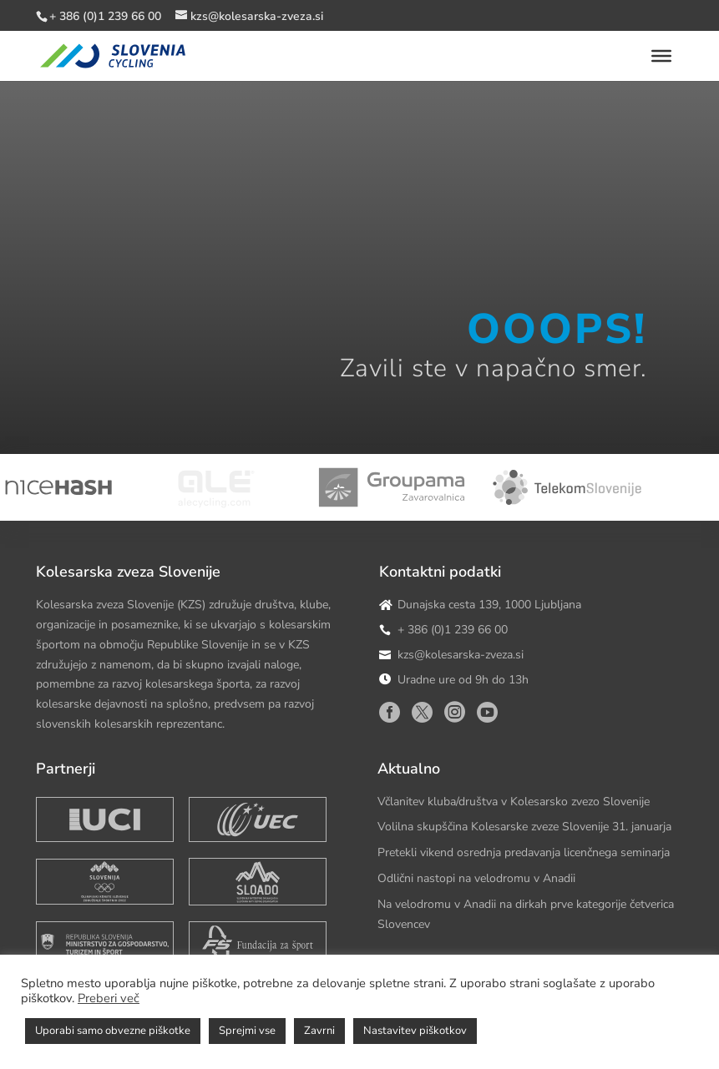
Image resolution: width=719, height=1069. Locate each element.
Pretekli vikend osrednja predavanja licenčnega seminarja (523, 852)
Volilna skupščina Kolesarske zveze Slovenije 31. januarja (524, 827)
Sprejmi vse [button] (247, 1030)
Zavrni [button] (319, 1030)
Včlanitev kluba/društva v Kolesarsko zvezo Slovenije (513, 801)
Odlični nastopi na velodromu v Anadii (476, 878)
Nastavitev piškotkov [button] (415, 1030)
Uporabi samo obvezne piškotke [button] (112, 1030)
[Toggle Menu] (661, 56)
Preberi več (108, 998)
